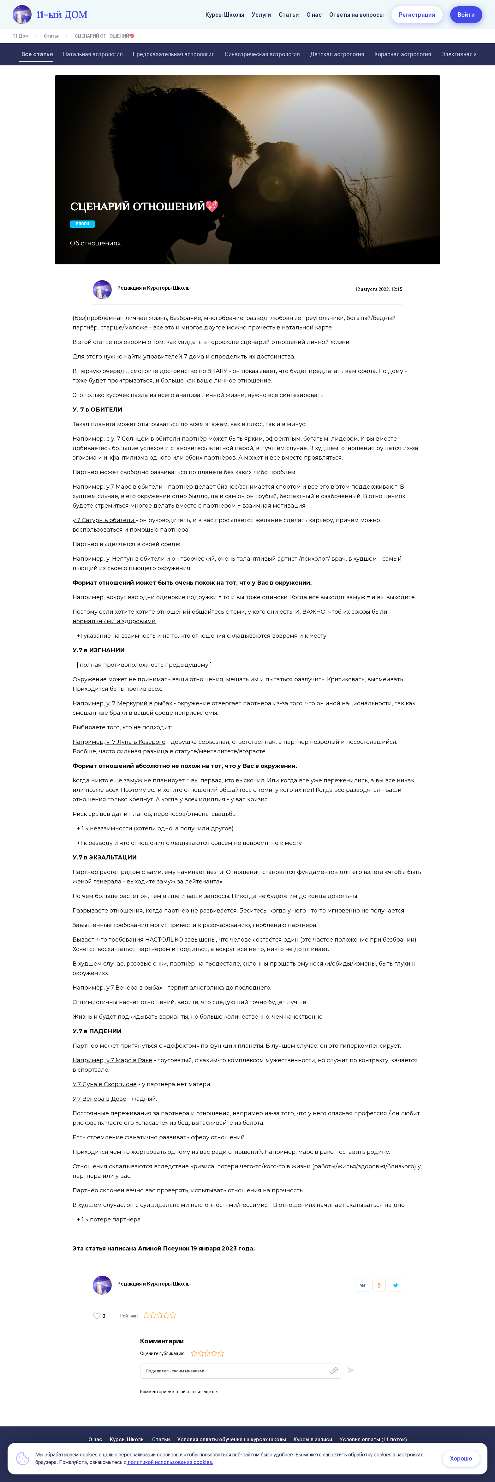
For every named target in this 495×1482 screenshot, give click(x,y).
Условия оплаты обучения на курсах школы (231, 1440)
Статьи (289, 14)
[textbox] (241, 1373)
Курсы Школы (225, 14)
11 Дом (21, 36)
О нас (314, 14)
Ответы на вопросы (356, 14)
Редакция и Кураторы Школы (154, 288)
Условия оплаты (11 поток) (373, 1440)
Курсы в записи (313, 1440)
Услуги (261, 14)
